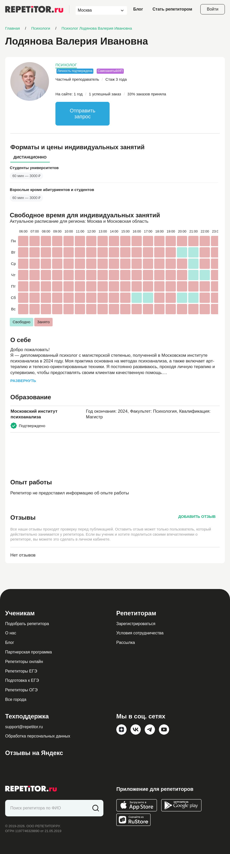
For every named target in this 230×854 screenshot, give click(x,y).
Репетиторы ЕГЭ (21, 671)
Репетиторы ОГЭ (21, 690)
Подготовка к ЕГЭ (22, 680)
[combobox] (97, 10)
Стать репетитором (172, 9)
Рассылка (125, 642)
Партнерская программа (28, 652)
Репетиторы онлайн (24, 661)
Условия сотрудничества (139, 633)
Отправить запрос (82, 113)
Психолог (66, 65)
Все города (15, 699)
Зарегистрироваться (135, 623)
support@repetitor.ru (24, 727)
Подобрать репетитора (27, 623)
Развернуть (23, 380)
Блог (138, 9)
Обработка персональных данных (37, 736)
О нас (10, 633)
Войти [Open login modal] (212, 9)
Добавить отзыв (197, 516)
